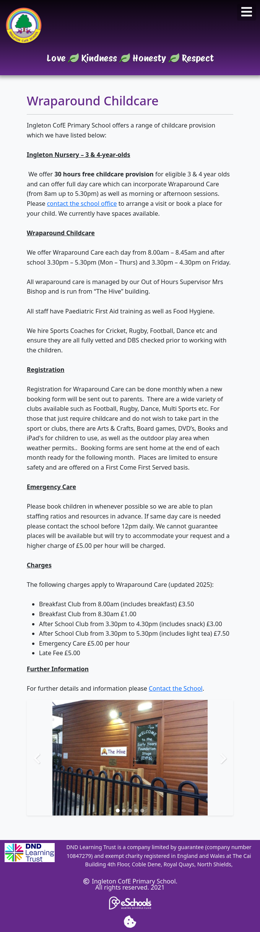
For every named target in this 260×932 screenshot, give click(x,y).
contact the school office (82, 203)
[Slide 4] (136, 810)
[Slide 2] (124, 810)
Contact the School (176, 688)
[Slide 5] (142, 810)
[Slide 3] (130, 810)
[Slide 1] (118, 810)
